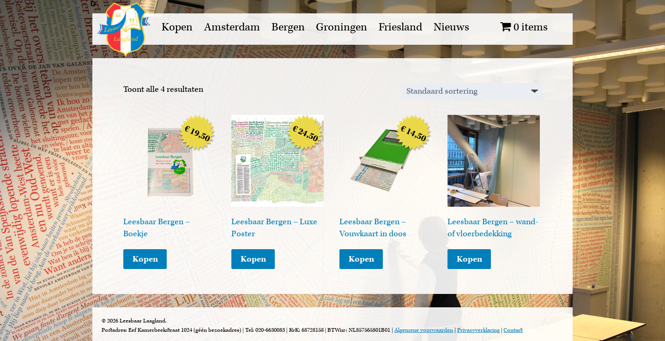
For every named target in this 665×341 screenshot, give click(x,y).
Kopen (177, 27)
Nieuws (451, 27)
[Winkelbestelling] (471, 91)
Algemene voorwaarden (423, 330)
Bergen (288, 27)
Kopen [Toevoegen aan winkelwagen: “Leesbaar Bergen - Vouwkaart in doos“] (361, 259)
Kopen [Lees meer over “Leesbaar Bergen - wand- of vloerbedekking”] (469, 259)
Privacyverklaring (478, 330)
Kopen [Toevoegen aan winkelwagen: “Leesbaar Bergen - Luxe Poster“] (253, 259)
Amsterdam (232, 27)
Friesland (400, 27)
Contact (513, 330)
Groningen (341, 27)
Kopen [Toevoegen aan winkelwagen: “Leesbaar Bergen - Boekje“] (145, 259)
